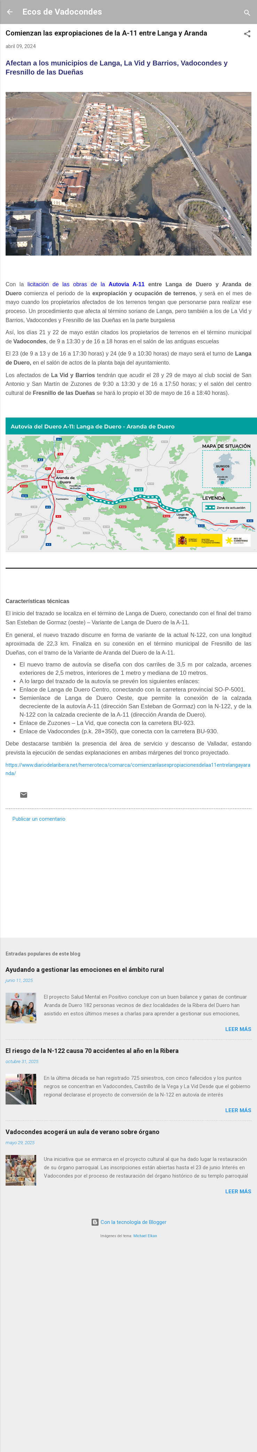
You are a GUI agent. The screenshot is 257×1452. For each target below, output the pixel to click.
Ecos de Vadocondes (62, 12)
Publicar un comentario (39, 819)
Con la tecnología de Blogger (128, 1222)
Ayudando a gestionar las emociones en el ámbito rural (85, 969)
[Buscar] (247, 14)
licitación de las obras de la (84, 284)
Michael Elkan (145, 1236)
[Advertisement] (74, 878)
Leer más (238, 1029)
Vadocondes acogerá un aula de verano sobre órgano (82, 1131)
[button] (247, 35)
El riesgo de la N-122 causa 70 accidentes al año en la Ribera (92, 1050)
